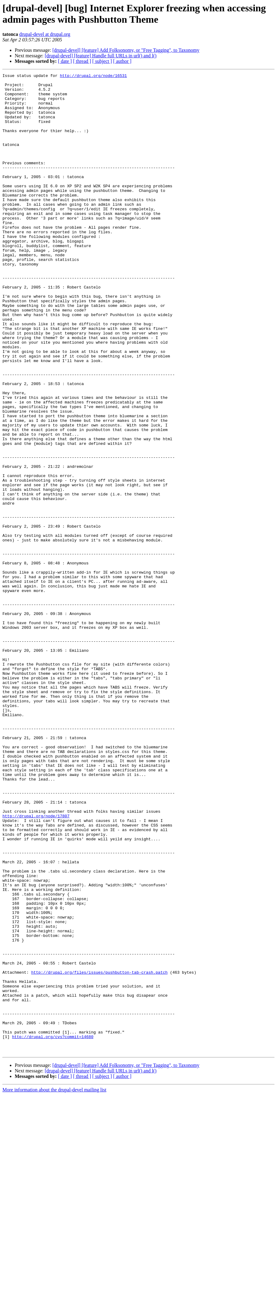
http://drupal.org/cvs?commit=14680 (52, 1229)
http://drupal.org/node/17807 (35, 965)
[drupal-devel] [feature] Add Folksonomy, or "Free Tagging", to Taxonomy (125, 50)
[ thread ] (82, 61)
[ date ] (65, 61)
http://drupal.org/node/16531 (93, 76)
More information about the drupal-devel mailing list (54, 1285)
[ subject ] (102, 61)
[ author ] (122, 61)
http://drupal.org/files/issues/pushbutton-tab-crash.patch (99, 1152)
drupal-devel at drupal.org (44, 34)
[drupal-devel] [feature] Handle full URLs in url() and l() (100, 55)
